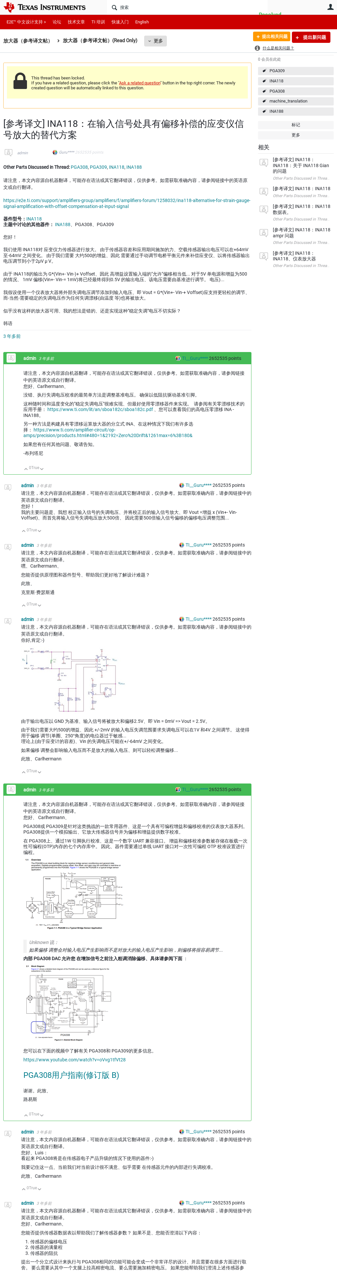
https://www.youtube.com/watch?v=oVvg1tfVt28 (74, 1059)
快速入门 (120, 21)
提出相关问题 (272, 37)
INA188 (276, 111)
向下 (42, 469)
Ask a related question (139, 82)
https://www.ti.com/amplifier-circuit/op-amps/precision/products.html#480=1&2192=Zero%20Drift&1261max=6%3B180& (108, 432)
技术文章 (76, 21)
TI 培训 (98, 21)
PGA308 (277, 91)
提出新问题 (314, 37)
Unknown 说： (44, 942)
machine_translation (288, 101)
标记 (296, 124)
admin (22, 153)
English (142, 21)
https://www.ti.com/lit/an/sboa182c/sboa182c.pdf (100, 409)
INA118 (276, 80)
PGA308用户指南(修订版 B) (71, 1075)
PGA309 (277, 70)
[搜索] (187, 7)
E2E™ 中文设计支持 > (26, 21)
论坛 (57, 21)
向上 (26, 469)
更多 (158, 41)
